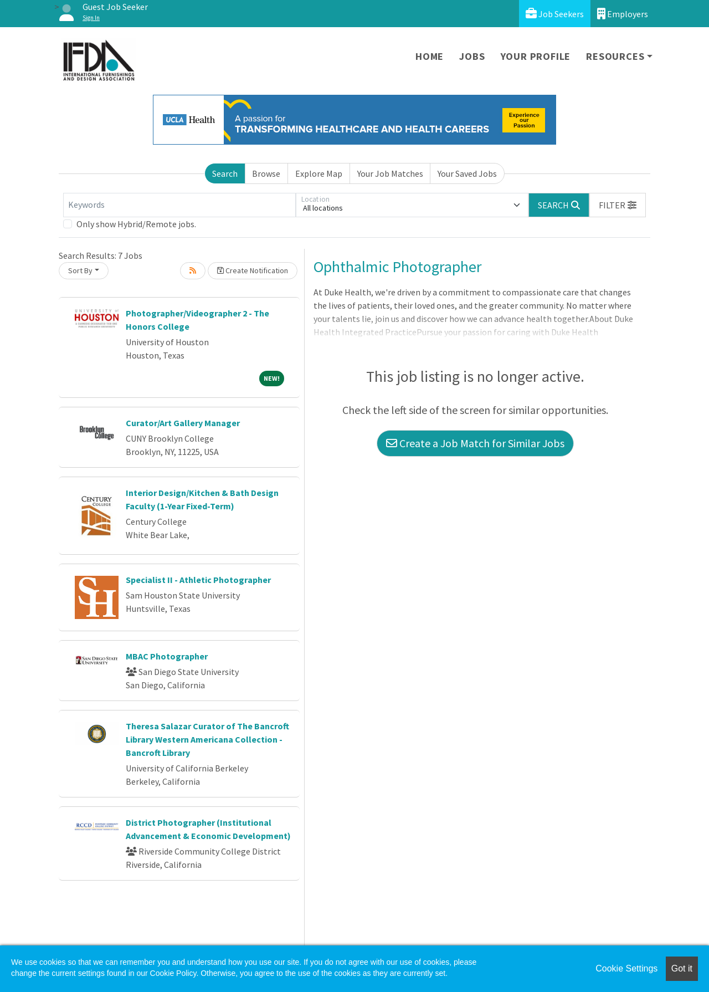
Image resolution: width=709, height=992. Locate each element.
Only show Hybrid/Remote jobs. (136, 223)
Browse (266, 173)
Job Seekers (555, 14)
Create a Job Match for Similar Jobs (475, 443)
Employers (622, 14)
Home (429, 56)
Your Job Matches (390, 173)
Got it (681, 968)
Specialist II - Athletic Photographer (198, 579)
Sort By (80, 270)
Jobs (472, 56)
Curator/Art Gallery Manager (183, 422)
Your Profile (536, 56)
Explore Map (318, 173)
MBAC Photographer (167, 656)
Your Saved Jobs (467, 173)
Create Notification (252, 270)
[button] (617, 205)
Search (225, 173)
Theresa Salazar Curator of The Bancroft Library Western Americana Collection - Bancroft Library (207, 739)
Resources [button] (615, 56)
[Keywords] (179, 205)
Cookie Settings (626, 968)
